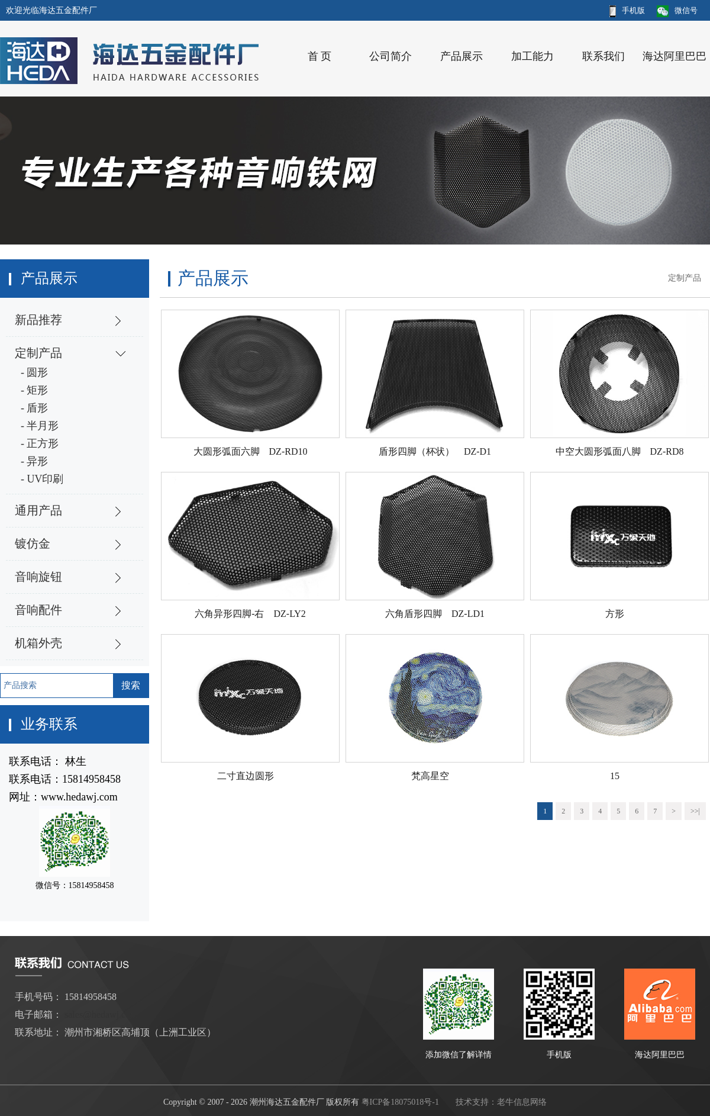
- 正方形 (40, 443)
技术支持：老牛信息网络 (501, 1102)
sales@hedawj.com (101, 1014)
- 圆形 (35, 372)
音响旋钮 (38, 576)
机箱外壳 (38, 642)
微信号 (677, 10)
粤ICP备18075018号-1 (400, 1102)
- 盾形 (35, 408)
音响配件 (38, 609)
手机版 (627, 10)
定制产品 (38, 352)
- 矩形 (35, 390)
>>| (695, 811)
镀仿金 (32, 543)
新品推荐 (38, 319)
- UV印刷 (42, 479)
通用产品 (38, 510)
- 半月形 (40, 426)
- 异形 (35, 461)
